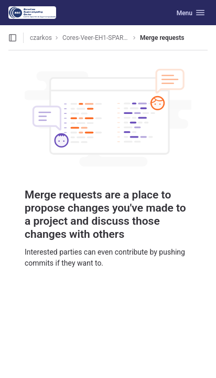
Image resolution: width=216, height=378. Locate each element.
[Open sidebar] (12, 37)
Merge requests (162, 37)
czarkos (41, 37)
